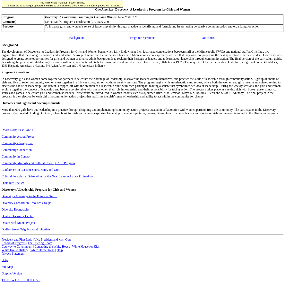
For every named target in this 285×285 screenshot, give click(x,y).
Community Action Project (18, 136)
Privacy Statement (13, 253)
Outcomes (208, 37)
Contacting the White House (52, 246)
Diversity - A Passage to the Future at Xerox (29, 196)
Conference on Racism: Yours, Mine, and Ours (31, 169)
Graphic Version (12, 273)
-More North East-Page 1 (17, 130)
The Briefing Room (40, 243)
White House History (15, 250)
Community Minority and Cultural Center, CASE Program (38, 163)
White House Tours (42, 250)
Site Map (7, 266)
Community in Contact (16, 156)
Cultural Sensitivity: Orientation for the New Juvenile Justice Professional (48, 176)
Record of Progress (14, 243)
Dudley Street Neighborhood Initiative (26, 229)
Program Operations (142, 37)
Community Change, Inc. (17, 143)
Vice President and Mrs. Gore (53, 239)
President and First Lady (17, 239)
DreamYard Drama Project (18, 222)
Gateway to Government (17, 246)
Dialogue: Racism (13, 183)
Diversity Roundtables (16, 209)
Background (76, 37)
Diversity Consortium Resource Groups (26, 202)
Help (60, 250)
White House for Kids (86, 246)
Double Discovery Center (18, 216)
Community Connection (17, 149)
